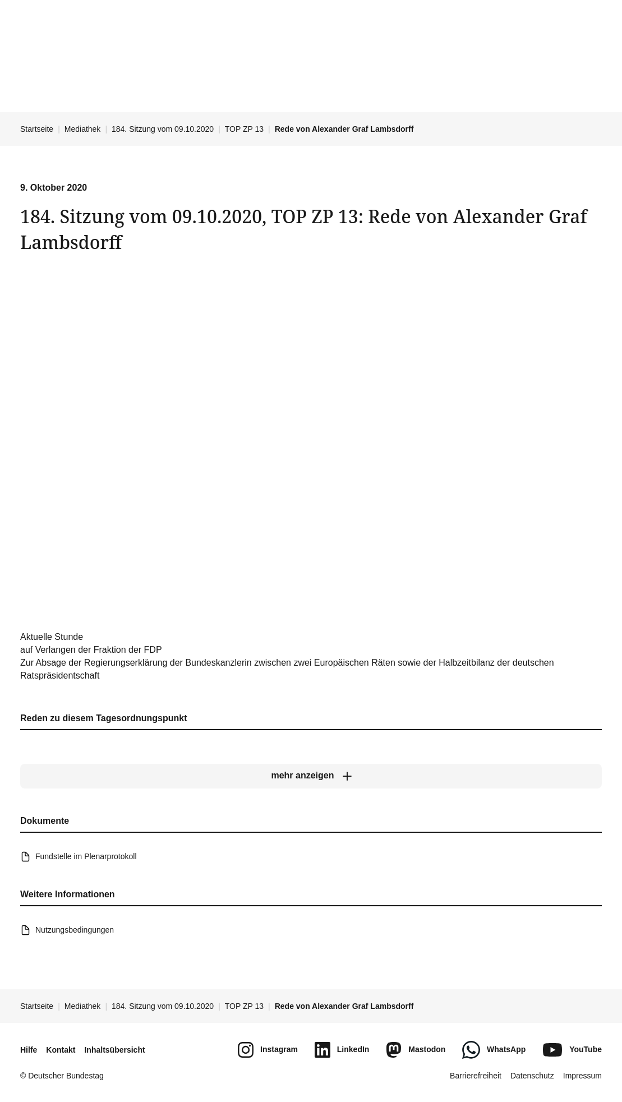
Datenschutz (532, 1075)
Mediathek (82, 129)
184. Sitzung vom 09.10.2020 (163, 129)
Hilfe (28, 1049)
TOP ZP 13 (244, 129)
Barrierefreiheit (475, 1075)
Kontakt (60, 1049)
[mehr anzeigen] (311, 776)
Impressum (582, 1075)
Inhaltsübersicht (114, 1049)
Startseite (36, 129)
